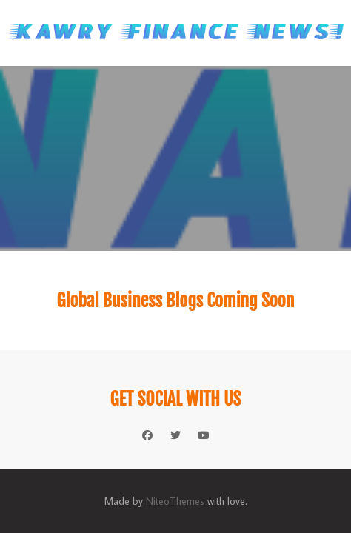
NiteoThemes (175, 501)
